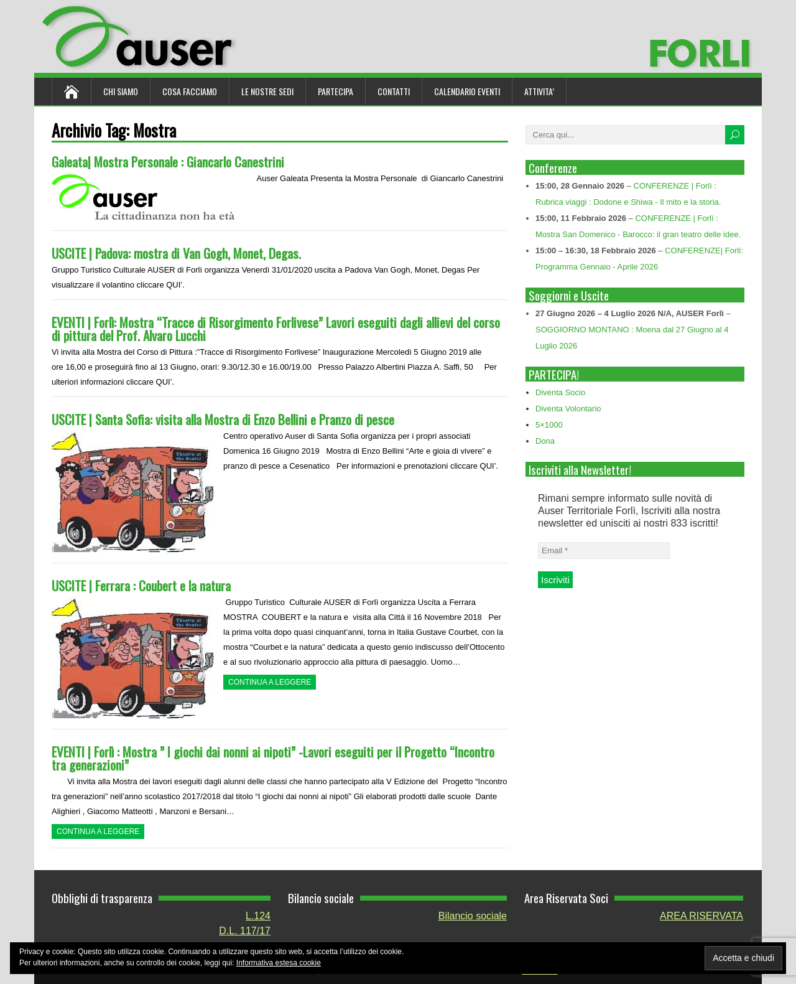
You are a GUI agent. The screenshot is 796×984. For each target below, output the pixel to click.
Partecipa (335, 91)
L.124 (258, 916)
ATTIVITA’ (539, 91)
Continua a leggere (269, 682)
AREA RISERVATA (701, 916)
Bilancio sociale (472, 916)
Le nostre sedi (267, 91)
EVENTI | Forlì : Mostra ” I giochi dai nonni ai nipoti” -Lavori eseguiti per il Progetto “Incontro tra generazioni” (273, 758)
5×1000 (549, 424)
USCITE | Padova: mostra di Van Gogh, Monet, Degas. (176, 253)
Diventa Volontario (568, 408)
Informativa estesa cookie (278, 962)
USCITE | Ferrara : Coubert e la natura (141, 585)
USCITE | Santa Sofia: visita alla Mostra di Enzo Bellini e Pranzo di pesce (223, 419)
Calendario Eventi (467, 91)
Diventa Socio (560, 392)
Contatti (393, 91)
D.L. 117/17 (245, 930)
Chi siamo (120, 91)
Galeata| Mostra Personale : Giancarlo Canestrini (168, 161)
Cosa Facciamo (189, 91)
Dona (545, 441)
